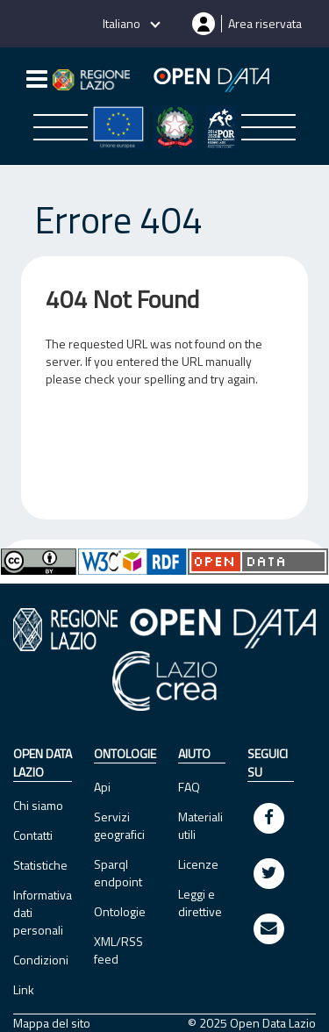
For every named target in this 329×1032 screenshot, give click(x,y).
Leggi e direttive (200, 903)
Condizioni (40, 959)
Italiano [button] (123, 23)
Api (102, 787)
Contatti (33, 835)
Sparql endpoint (118, 873)
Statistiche (40, 865)
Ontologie (120, 911)
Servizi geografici (119, 825)
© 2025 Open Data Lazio (252, 1023)
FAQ (189, 787)
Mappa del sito (51, 1023)
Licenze (198, 864)
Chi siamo (38, 805)
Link (23, 989)
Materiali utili (200, 825)
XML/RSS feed (118, 950)
